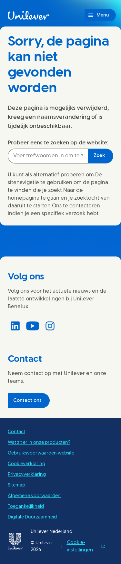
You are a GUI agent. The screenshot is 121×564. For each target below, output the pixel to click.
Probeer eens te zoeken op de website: (58, 143)
